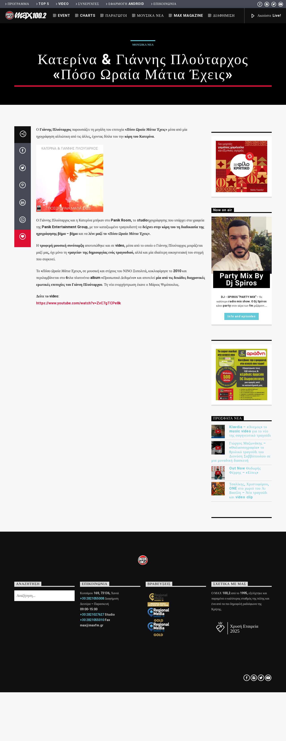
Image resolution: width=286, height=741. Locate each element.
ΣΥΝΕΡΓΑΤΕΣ (87, 4)
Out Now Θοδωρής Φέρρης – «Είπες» (245, 621)
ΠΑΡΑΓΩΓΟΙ (116, 15)
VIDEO (62, 4)
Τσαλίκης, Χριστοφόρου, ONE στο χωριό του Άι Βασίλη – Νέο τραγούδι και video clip (249, 641)
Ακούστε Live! (265, 16)
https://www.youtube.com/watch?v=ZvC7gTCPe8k (78, 454)
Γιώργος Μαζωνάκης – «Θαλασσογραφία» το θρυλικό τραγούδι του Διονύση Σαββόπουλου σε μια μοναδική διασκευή (241, 603)
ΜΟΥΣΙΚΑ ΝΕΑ (150, 15)
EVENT (64, 15)
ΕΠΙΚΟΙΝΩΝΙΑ (163, 4)
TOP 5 (42, 4)
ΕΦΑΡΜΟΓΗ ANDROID (124, 4)
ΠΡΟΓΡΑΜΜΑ (16, 4)
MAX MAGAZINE (188, 15)
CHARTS (87, 15)
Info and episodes (241, 467)
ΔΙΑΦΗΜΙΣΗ (224, 15)
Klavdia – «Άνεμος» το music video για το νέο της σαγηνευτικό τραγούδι (250, 582)
